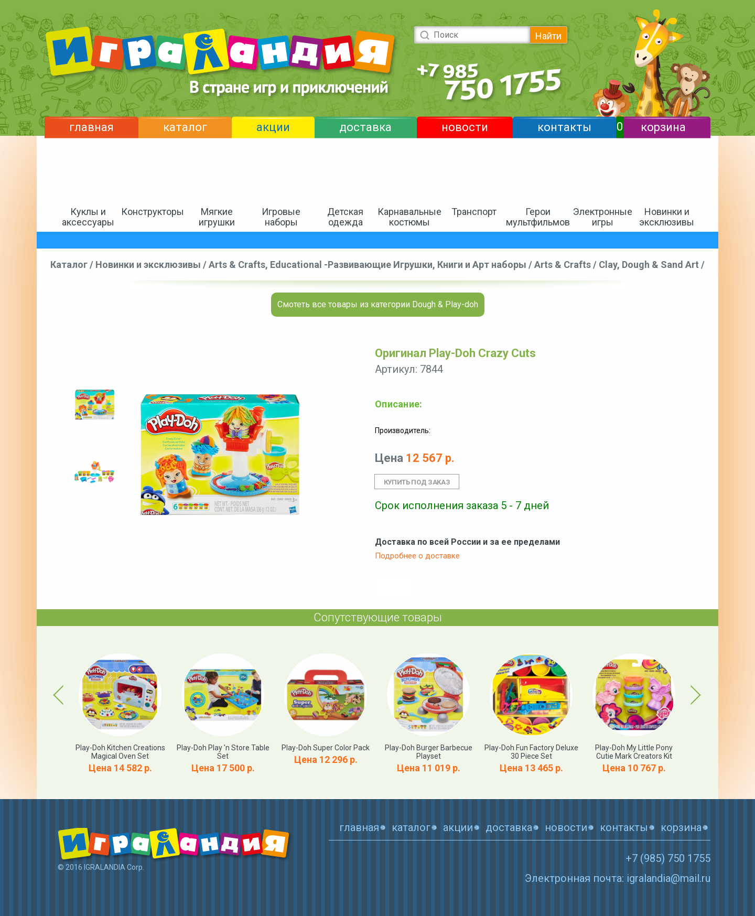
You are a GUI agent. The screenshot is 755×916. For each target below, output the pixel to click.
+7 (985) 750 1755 (667, 858)
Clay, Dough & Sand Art (649, 264)
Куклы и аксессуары (88, 217)
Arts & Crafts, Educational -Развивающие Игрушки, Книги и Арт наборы (367, 264)
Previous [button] (60, 694)
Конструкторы (152, 211)
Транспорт (474, 211)
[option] (94, 404)
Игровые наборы (281, 217)
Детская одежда (345, 217)
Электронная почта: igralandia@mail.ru (617, 878)
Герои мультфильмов (538, 217)
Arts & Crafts (562, 264)
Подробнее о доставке (417, 556)
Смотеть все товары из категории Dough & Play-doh (377, 304)
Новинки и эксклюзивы (666, 217)
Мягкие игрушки (217, 217)
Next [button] (693, 694)
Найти (548, 35)
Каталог (69, 264)
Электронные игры (602, 217)
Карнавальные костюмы (409, 217)
